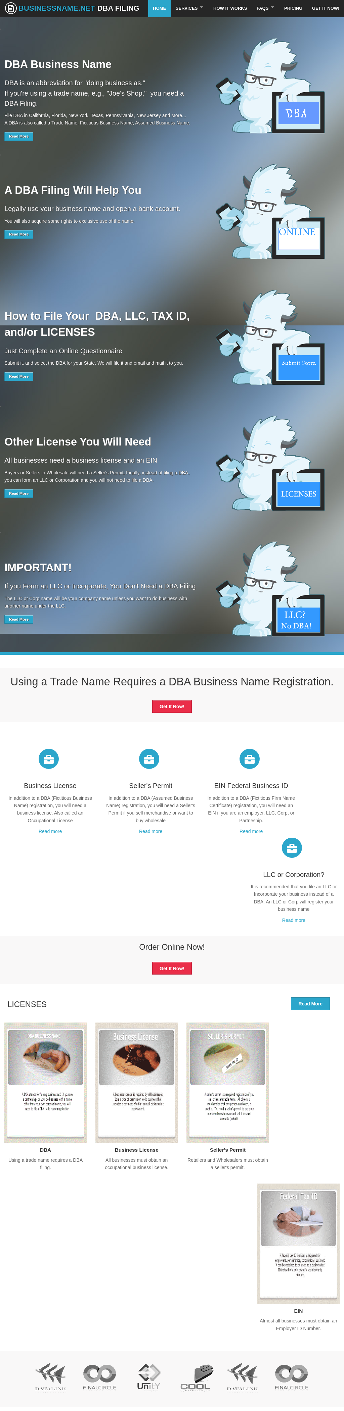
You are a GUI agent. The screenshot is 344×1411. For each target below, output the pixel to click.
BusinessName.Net (72, 8)
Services (183, 23)
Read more (42, 846)
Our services (17, 1320)
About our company (110, 1320)
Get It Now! (325, 23)
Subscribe (277, 1347)
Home (155, 23)
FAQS (260, 23)
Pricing (292, 23)
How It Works (227, 23)
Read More (19, 151)
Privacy (12, 1342)
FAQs (10, 1335)
